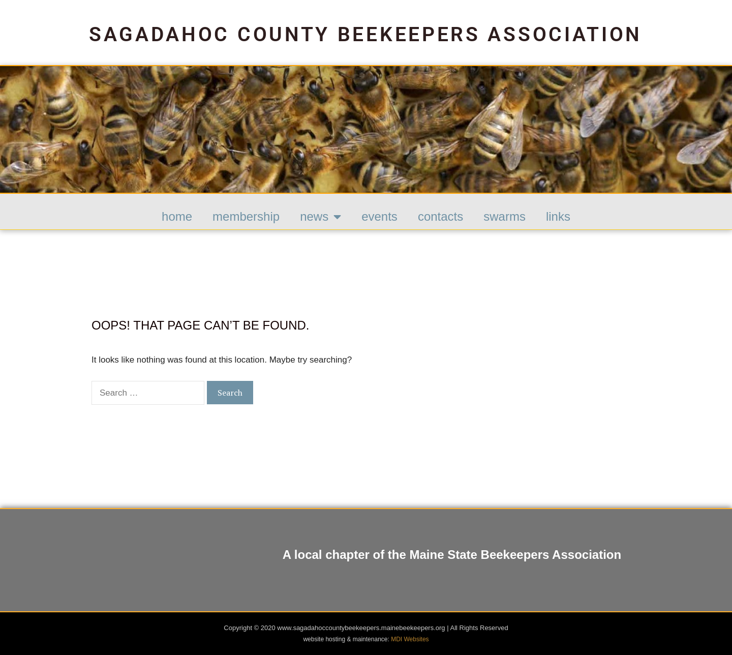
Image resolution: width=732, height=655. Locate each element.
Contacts (440, 216)
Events (379, 216)
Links (558, 216)
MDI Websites (410, 639)
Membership (246, 216)
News (320, 216)
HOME (177, 216)
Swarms (504, 216)
